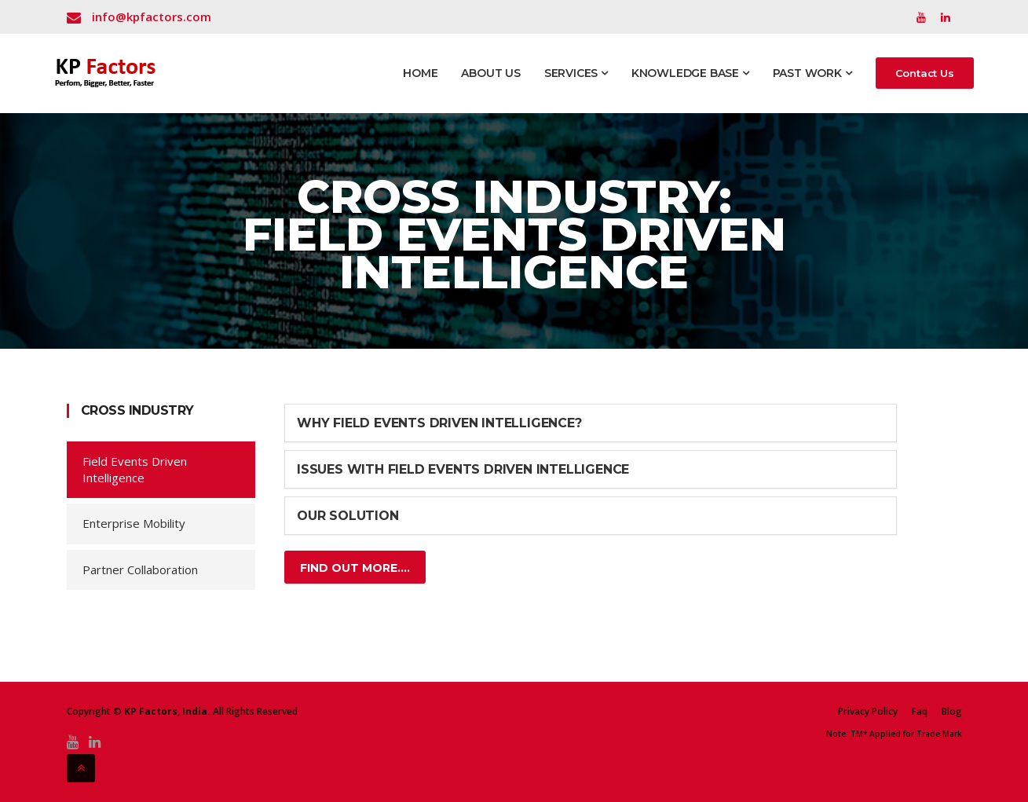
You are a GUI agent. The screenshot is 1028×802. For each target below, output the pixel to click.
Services (576, 73)
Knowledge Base (690, 73)
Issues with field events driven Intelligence (463, 469)
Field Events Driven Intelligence (134, 469)
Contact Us (924, 73)
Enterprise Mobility (133, 523)
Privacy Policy (868, 711)
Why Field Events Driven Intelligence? (439, 423)
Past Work (812, 73)
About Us (490, 73)
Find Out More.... (355, 568)
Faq (919, 711)
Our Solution (348, 515)
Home (420, 73)
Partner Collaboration (140, 569)
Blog (952, 711)
